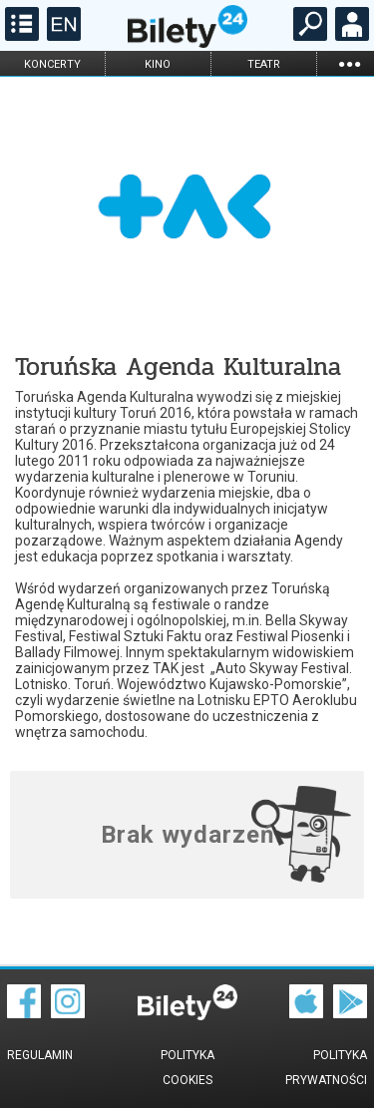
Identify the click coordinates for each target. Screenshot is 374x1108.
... (349, 63)
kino (158, 64)
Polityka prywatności (326, 1067)
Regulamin (40, 1055)
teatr (263, 64)
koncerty (52, 64)
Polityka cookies (187, 1067)
